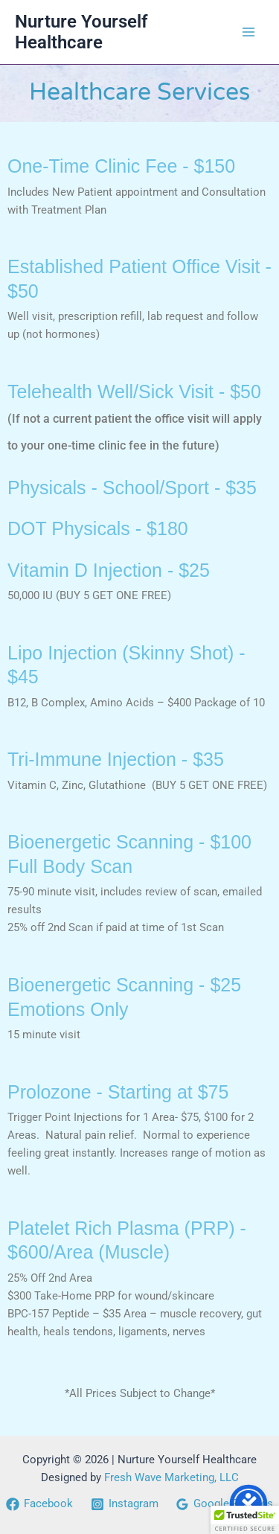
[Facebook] (39, 1504)
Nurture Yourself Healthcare (81, 32)
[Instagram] (124, 1504)
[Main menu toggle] (248, 32)
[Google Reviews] (224, 1504)
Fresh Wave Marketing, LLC (171, 1477)
